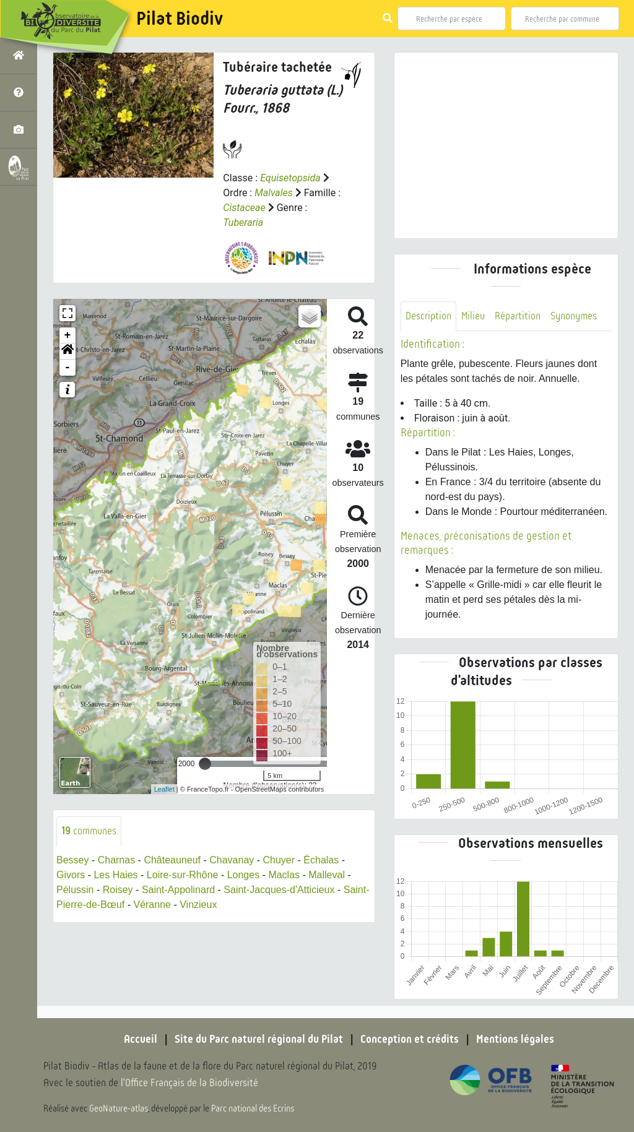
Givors (70, 875)
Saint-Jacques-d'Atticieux (279, 889)
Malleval (326, 875)
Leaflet (164, 789)
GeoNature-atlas (118, 1108)
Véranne (152, 904)
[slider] (205, 764)
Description (428, 316)
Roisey (118, 889)
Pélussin (74, 889)
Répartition (518, 316)
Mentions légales (515, 1039)
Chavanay (231, 860)
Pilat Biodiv (179, 18)
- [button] (67, 367)
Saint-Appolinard (178, 889)
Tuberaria (243, 222)
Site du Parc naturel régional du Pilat (259, 1039)
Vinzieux (198, 904)
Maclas (284, 875)
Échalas (321, 860)
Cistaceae (244, 208)
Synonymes (573, 316)
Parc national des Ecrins (252, 1108)
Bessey (72, 860)
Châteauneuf (172, 860)
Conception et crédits (409, 1039)
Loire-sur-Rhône (183, 875)
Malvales (273, 193)
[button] (67, 351)
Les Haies (115, 875)
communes (88, 831)
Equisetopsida (290, 178)
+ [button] (67, 335)
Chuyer (279, 860)
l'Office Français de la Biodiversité (189, 1083)
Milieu (473, 316)
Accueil (140, 1039)
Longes (243, 875)
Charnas (116, 860)
